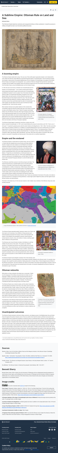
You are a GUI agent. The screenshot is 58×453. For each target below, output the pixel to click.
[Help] (45, 2)
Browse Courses (5, 429)
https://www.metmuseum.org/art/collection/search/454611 (31, 394)
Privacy (49, 438)
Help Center (32, 431)
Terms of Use (27, 449)
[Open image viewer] (29, 49)
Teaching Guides (18, 429)
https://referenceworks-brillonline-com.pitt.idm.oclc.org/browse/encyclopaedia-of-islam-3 (24, 357)
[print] (50, 10)
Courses (13, 2)
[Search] (47, 2)
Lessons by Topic (5, 431)
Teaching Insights (18, 433)
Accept (51, 447)
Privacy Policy (36, 449)
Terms (45, 438)
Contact (54, 438)
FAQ (31, 429)
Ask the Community (34, 433)
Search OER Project (5, 433)
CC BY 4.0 (22, 385)
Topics (19, 2)
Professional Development (20, 431)
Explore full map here (32, 225)
